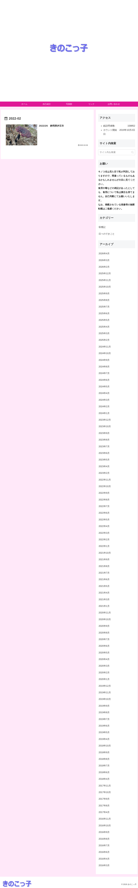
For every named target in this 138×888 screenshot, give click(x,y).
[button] (132, 152)
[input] (116, 152)
